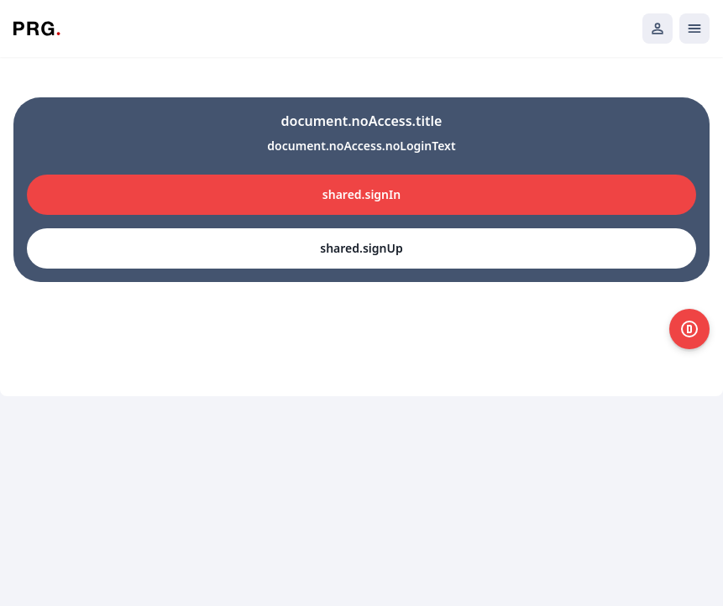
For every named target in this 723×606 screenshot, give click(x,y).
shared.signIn (361, 194)
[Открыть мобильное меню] (694, 28)
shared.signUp (361, 248)
